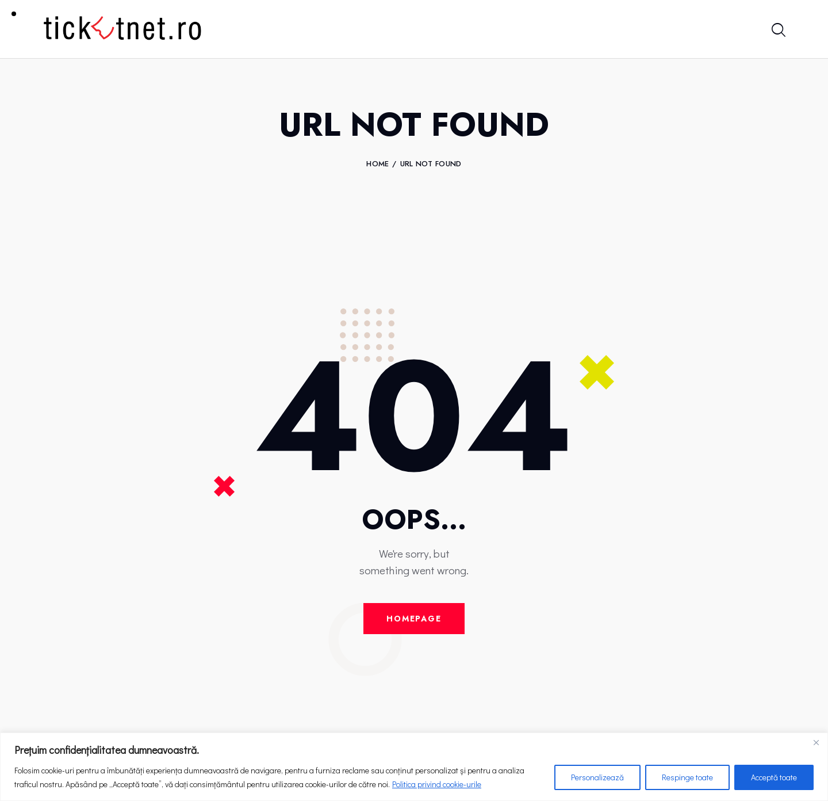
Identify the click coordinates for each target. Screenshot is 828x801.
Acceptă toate (774, 777)
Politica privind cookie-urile (436, 784)
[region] (414, 767)
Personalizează (597, 777)
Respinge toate (687, 777)
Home (377, 164)
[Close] (816, 742)
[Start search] (777, 30)
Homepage (414, 618)
